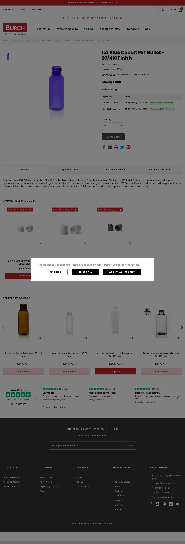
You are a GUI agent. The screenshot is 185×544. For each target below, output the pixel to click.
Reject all (88, 271)
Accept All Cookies (127, 271)
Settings (57, 271)
